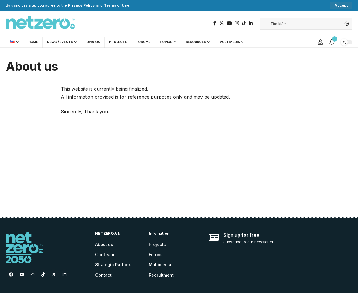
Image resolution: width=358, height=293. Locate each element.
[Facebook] (215, 23)
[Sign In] (320, 42)
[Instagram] (236, 23)
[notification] (332, 42)
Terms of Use (116, 5)
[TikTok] (243, 23)
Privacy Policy (81, 5)
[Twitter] (221, 23)
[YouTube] (229, 23)
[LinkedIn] (250, 23)
